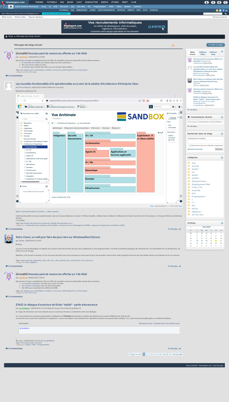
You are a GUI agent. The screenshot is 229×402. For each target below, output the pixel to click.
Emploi (104, 2)
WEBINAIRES (81, 10)
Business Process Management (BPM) (75, 225)
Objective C (197, 212)
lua (72, 261)
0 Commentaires (15, 76)
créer (56, 261)
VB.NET (195, 175)
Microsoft (64, 7)
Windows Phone (199, 181)
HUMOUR (154, 10)
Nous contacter (192, 365)
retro (82, 261)
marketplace (39, 70)
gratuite (63, 261)
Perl (193, 206)
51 (161, 354)
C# (193, 172)
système (27, 67)
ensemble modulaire (32, 283)
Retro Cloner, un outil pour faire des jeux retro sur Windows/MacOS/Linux (58, 237)
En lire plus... (173, 229)
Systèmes (137, 7)
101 (164, 354)
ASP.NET (195, 178)
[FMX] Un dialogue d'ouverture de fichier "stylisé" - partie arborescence (56, 304)
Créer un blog (216, 45)
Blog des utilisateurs (36, 17)
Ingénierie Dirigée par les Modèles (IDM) (108, 225)
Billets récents (7, 17)
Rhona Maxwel (199, 75)
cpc (52, 261)
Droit (125, 2)
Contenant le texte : (205, 141)
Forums (39, 2)
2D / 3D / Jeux (31, 72)
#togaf (53, 223)
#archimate (24, 223)
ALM (55, 7)
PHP (194, 194)
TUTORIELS (63, 10)
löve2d (77, 261)
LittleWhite (205, 61)
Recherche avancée (220, 17)
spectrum (89, 261)
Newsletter (91, 2)
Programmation (100, 7)
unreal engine (81, 70)
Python (195, 209)
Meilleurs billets (20, 17)
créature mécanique (32, 286)
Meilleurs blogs (213, 53)
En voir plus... (192, 110)
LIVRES (92, 10)
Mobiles (127, 7)
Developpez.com (205, 365)
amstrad (29, 261)
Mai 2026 (206, 227)
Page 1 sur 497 (136, 354)
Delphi (28, 345)
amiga (22, 261)
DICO (145, 10)
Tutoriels (51, 2)
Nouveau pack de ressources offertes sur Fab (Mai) (57, 53)
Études (115, 2)
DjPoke (197, 84)
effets (27, 288)
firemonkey (24, 343)
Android (195, 166)
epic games (24, 70)
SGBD (111, 7)
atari (44, 261)
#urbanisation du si (64, 223)
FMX (34, 345)
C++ (193, 203)
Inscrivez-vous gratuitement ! (56, 13)
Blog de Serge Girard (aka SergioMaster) (204, 102)
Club (133, 2)
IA (50, 7)
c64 (48, 261)
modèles (48, 70)
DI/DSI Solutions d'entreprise (26, 7)
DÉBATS (130, 10)
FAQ (62, 2)
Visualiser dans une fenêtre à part (167, 323)
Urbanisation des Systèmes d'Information (41, 225)
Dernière (177, 354)
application (37, 261)
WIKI (139, 10)
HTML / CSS (197, 187)
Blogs (70, 2)
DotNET (195, 169)
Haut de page (218, 365)
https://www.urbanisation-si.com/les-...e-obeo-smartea (37, 211)
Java (72, 7)
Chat (79, 2)
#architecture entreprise (40, 223)
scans (27, 65)
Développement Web (201, 184)
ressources (57, 70)
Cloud (43, 7)
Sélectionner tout (145, 323)
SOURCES (121, 10)
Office (119, 7)
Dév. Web (81, 7)
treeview (38, 343)
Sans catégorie (31, 262)
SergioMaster (49, 341)
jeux (32, 70)
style (32, 343)
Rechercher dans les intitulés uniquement (206, 146)
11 (157, 354)
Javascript (196, 190)
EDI (89, 7)
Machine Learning (201, 74)
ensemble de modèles (32, 62)
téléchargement (69, 70)
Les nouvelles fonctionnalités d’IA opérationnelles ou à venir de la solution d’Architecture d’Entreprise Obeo (77, 84)
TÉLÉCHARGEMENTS (106, 10)
